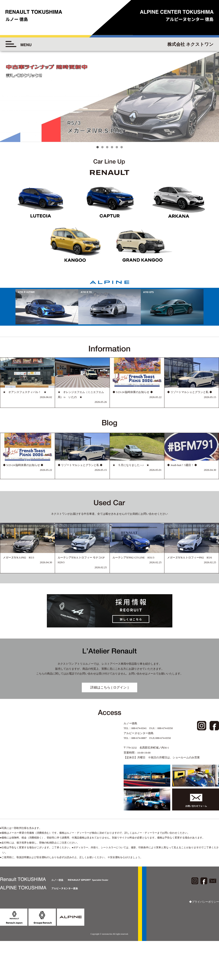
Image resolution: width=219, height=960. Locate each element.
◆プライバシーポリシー (204, 901)
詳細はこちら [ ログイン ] (109, 687)
